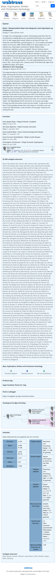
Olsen (36, 556)
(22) (31, 172)
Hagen (46, 556)
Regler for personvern (28, 574)
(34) (38, 166)
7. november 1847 (46, 538)
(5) (26, 241)
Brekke (41, 556)
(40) (14, 166)
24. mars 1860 (11, 139)
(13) (28, 188)
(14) (46, 183)
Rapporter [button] (41, 18)
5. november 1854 (13, 129)
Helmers (21, 556)
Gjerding (10, 558)
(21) (41, 172)
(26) (45, 168)
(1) (14, 252)
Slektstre (6, 18)
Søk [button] (50, 18)
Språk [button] (43, 2)
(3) (6, 252)
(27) (31, 168)
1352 (49, 448)
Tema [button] (37, 2)
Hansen (14, 556)
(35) (30, 166)
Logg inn (51, 2)
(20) (24, 175)
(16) (6, 181)
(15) (42, 181)
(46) (32, 164)
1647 (49, 510)
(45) (6, 166)
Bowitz (9, 556)
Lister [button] (24, 18)
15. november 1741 (13, 134)
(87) (14, 164)
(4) (18, 254)
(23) (21, 172)
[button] (52, 148)
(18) (26, 177)
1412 (48, 450)
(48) (23, 164)
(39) (22, 166)
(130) (6, 164)
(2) (34, 260)
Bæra (4, 558)
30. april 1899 (11, 144)
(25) (24, 170)
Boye (4, 556)
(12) (33, 190)
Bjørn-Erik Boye (43, 571)
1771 (50, 513)
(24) (32, 170)
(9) (45, 205)
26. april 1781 (11, 124)
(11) (46, 192)
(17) (19, 179)
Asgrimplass (29, 556)
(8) (45, 212)
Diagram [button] (15, 18)
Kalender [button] (32, 18)
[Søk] (53, 6)
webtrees (28, 568)
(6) (23, 227)
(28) (21, 168)
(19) (48, 175)
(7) (28, 221)
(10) (23, 199)
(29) (11, 168)
